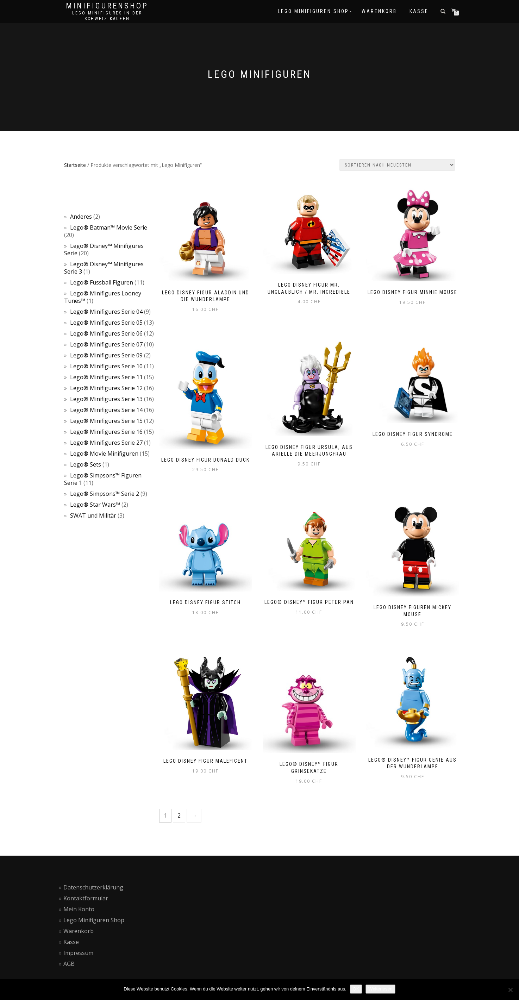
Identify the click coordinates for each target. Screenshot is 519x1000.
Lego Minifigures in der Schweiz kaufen (107, 16)
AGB (69, 964)
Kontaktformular (85, 898)
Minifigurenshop (107, 6)
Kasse (71, 942)
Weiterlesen (380, 989)
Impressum (78, 953)
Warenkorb (78, 931)
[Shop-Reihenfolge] (397, 165)
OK (356, 989)
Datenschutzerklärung (93, 887)
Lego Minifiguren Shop (93, 920)
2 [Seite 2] (179, 815)
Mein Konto (78, 909)
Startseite (75, 165)
